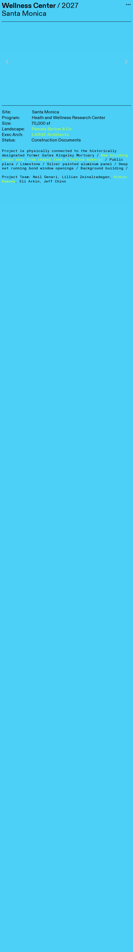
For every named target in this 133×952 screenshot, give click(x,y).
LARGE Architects (50, 135)
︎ (128, 4)
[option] (66, 61)
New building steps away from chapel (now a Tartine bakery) (65, 157)
